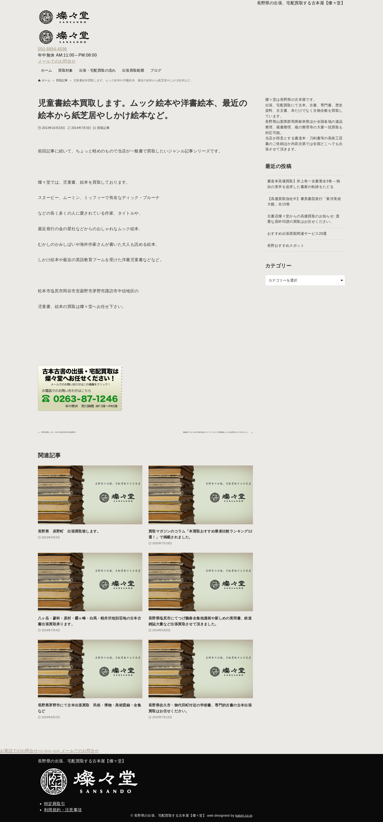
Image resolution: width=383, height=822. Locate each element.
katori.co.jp (243, 815)
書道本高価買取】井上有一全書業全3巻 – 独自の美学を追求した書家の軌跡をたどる (303, 184)
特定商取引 (54, 804)
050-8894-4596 (52, 49)
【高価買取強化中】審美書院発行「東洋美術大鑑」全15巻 (304, 201)
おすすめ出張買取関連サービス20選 (297, 233)
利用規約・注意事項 (63, 810)
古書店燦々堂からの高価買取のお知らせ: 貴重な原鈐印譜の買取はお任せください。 (303, 219)
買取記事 (103, 128)
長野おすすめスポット (285, 245)
